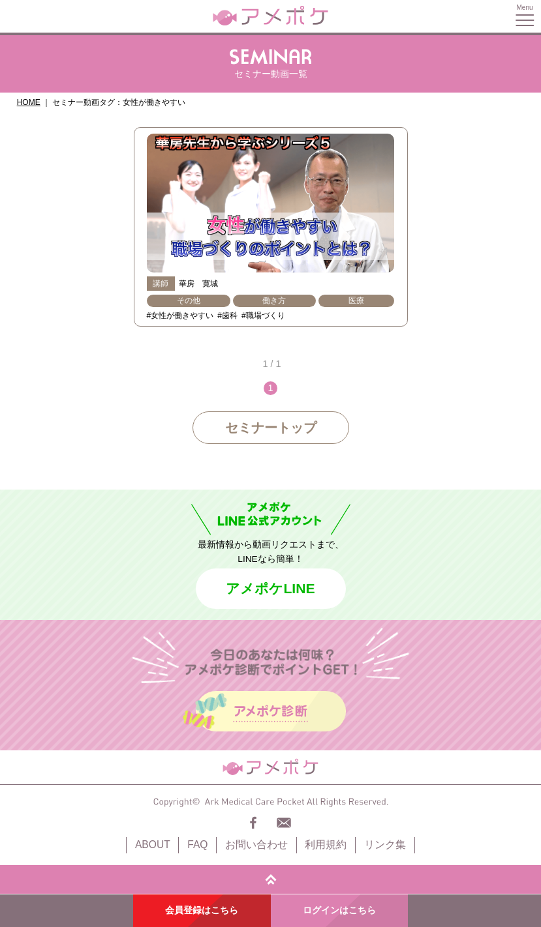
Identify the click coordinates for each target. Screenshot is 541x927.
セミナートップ (271, 427)
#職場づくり (263, 315)
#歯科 (227, 315)
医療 (356, 300)
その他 (188, 300)
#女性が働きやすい (180, 315)
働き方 (274, 300)
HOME (28, 102)
